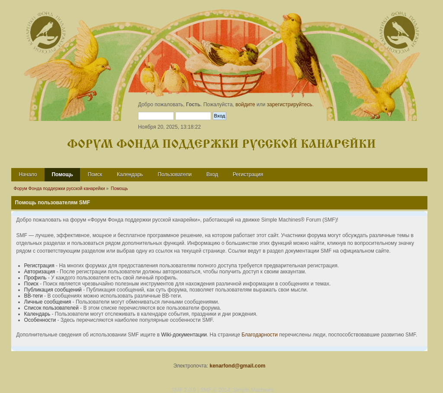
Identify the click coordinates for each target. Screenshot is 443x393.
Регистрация (248, 174)
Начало (28, 174)
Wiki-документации (184, 335)
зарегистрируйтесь (289, 104)
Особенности (40, 320)
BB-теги (33, 296)
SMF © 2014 (215, 390)
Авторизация (39, 272)
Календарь (130, 174)
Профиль (35, 278)
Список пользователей (51, 308)
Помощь (62, 174)
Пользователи (175, 174)
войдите (245, 104)
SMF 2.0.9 (183, 390)
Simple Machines (253, 390)
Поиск (95, 174)
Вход (212, 174)
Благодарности (259, 335)
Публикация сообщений (53, 290)
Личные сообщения (47, 302)
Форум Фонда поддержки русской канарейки (221, 144)
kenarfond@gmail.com (237, 366)
